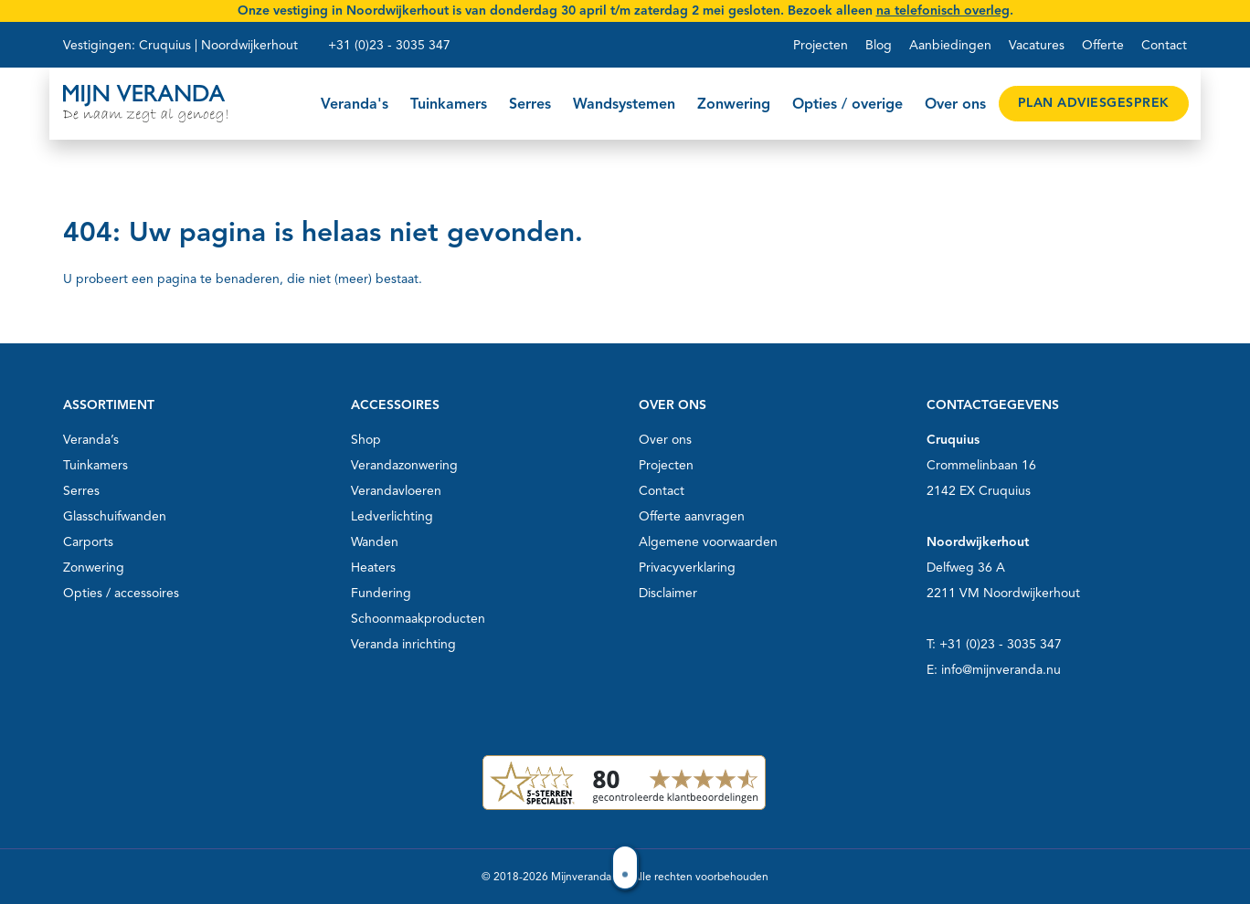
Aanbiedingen (950, 45)
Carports (88, 542)
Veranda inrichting (403, 644)
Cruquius (165, 45)
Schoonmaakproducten (418, 618)
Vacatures (1037, 45)
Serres (81, 491)
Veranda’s (91, 439)
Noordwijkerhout (249, 45)
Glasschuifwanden (114, 516)
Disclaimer (668, 593)
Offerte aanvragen (692, 516)
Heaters (373, 567)
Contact (1164, 45)
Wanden (374, 542)
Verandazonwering (404, 465)
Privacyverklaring (687, 567)
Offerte (1103, 45)
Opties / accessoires (121, 593)
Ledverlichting (392, 516)
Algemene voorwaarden (708, 542)
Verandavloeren (396, 491)
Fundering (381, 593)
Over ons (665, 439)
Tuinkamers (95, 465)
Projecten (820, 45)
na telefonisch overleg (943, 10)
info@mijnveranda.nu (1001, 670)
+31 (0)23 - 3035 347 (389, 45)
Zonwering (93, 567)
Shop (366, 439)
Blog (878, 45)
